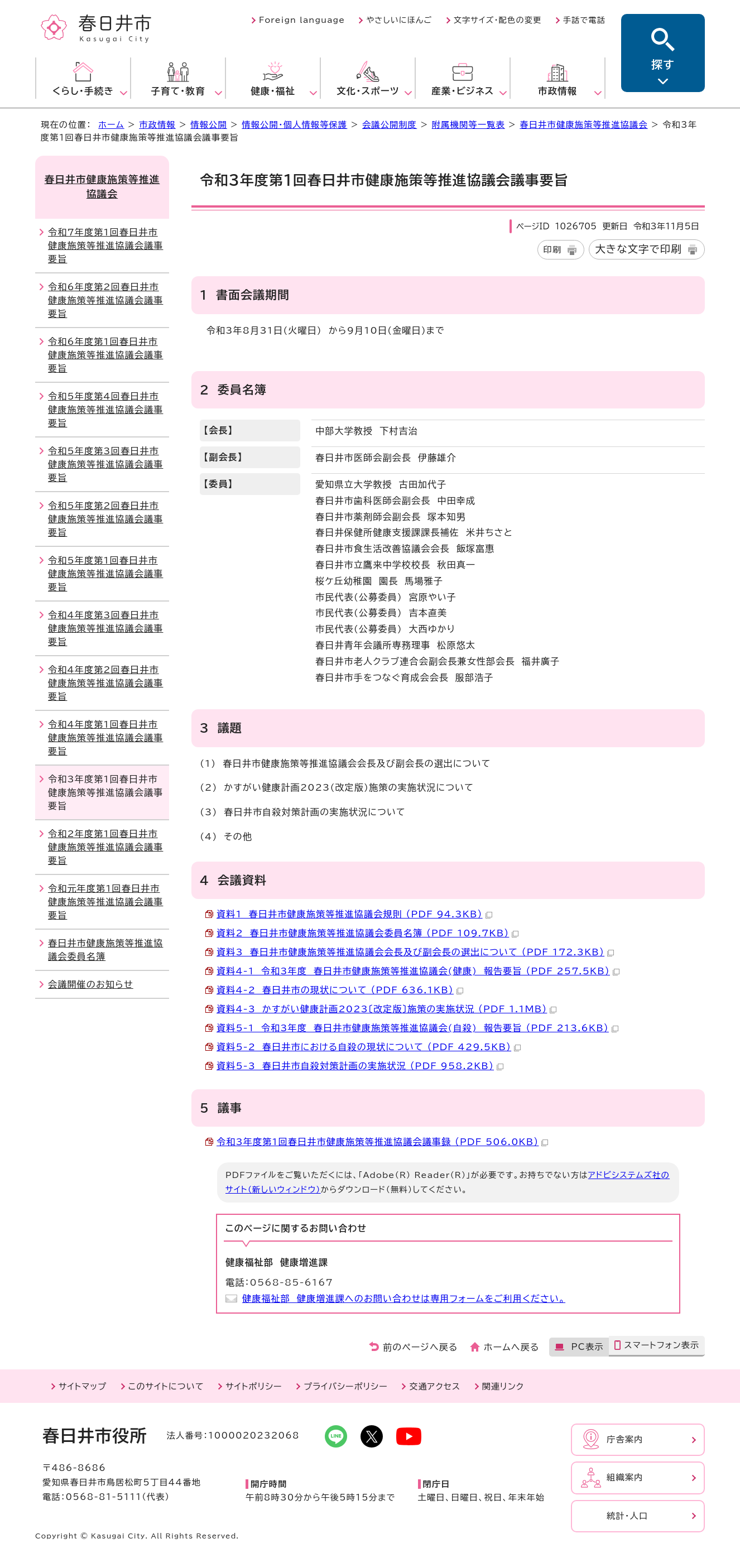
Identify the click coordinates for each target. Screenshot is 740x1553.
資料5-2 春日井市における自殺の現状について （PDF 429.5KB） (369, 1046)
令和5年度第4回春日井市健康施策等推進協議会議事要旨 (105, 409)
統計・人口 (627, 1516)
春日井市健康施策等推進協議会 (583, 125)
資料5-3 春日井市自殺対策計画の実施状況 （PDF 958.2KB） (360, 1065)
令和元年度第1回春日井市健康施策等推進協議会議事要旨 (105, 902)
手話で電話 (584, 20)
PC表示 (587, 1347)
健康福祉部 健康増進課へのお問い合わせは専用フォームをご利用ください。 (403, 1298)
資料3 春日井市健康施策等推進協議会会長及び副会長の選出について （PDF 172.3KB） (415, 952)
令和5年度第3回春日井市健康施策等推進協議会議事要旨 (105, 464)
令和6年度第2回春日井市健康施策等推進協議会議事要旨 (105, 300)
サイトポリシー (253, 1386)
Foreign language (302, 20)
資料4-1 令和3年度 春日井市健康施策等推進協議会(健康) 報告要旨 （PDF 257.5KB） (418, 971)
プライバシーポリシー (346, 1386)
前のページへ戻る (420, 1347)
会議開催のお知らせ (90, 984)
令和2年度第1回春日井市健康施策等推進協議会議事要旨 (105, 847)
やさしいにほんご (399, 20)
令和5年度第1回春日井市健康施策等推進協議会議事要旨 (105, 574)
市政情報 (157, 125)
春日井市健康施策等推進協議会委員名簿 (105, 950)
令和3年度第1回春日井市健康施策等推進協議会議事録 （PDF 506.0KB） (382, 1141)
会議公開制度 (389, 125)
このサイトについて (166, 1386)
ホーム (111, 125)
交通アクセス (434, 1386)
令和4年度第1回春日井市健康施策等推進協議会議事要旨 (105, 738)
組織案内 (625, 1477)
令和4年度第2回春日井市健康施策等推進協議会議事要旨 (105, 683)
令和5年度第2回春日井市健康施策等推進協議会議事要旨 (105, 519)
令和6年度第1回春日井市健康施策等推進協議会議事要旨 (105, 355)
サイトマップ (83, 1386)
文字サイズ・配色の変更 (498, 20)
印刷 (553, 250)
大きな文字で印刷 (638, 249)
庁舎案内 (625, 1439)
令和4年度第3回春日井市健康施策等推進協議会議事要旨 (105, 628)
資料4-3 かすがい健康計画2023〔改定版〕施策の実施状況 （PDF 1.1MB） (386, 1008)
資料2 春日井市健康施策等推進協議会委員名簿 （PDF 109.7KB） (367, 933)
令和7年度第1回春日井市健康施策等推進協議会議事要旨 (105, 245)
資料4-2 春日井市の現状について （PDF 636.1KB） (340, 989)
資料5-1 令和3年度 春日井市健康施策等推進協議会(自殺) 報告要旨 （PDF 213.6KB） (417, 1027)
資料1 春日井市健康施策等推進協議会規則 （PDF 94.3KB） (354, 914)
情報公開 (208, 125)
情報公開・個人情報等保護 (294, 125)
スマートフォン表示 (661, 1345)
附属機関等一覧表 (468, 125)
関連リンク (503, 1386)
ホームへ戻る (511, 1347)
